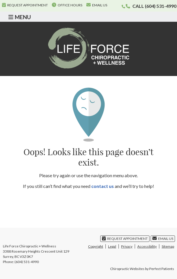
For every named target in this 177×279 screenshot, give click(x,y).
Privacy (126, 246)
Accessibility (147, 246)
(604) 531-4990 (160, 6)
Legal (112, 246)
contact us (102, 186)
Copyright (95, 246)
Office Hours (67, 5)
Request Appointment (25, 5)
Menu (19, 17)
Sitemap (168, 246)
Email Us (96, 5)
